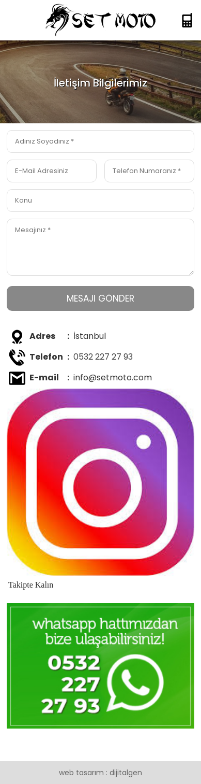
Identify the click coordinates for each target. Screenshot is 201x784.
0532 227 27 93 (103, 357)
